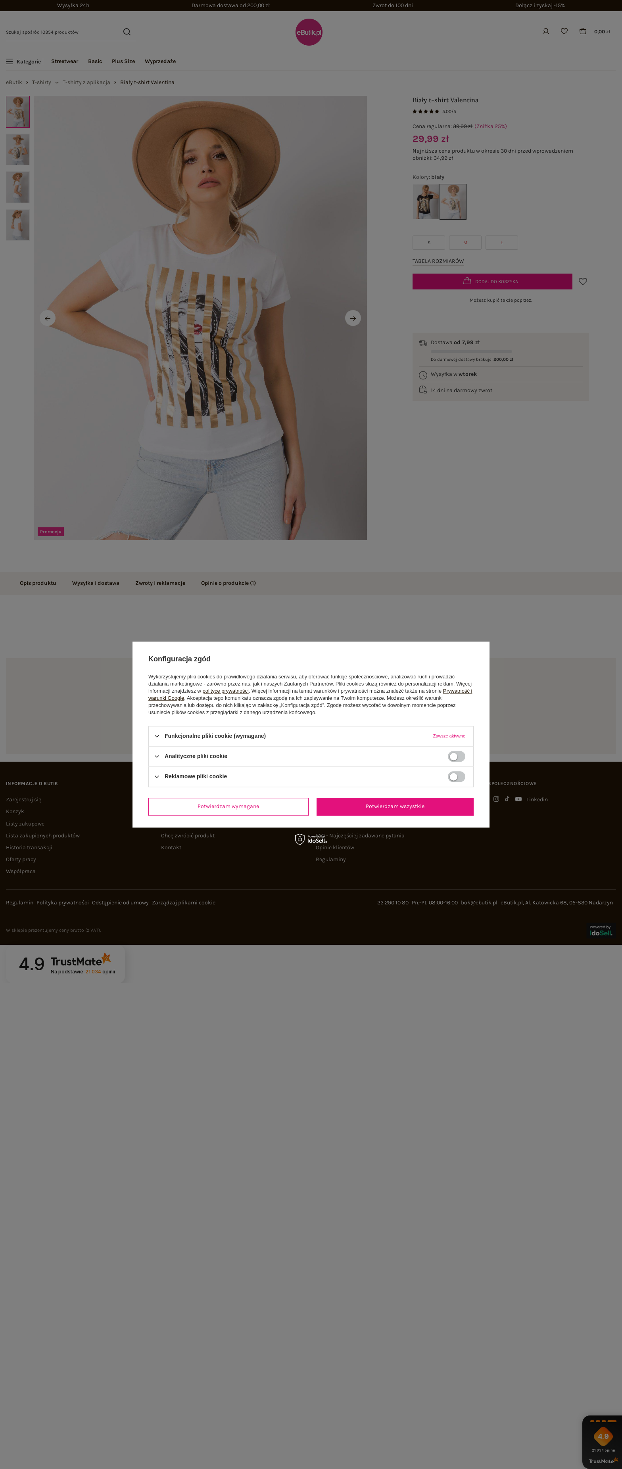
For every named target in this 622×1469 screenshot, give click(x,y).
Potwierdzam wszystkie (395, 806)
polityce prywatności (226, 691)
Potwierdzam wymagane (228, 806)
